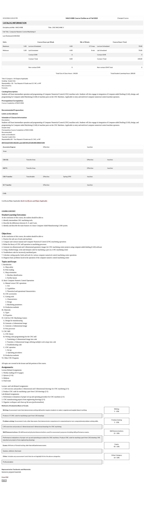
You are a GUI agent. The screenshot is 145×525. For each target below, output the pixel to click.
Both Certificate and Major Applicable (34, 201)
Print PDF (5, 477)
